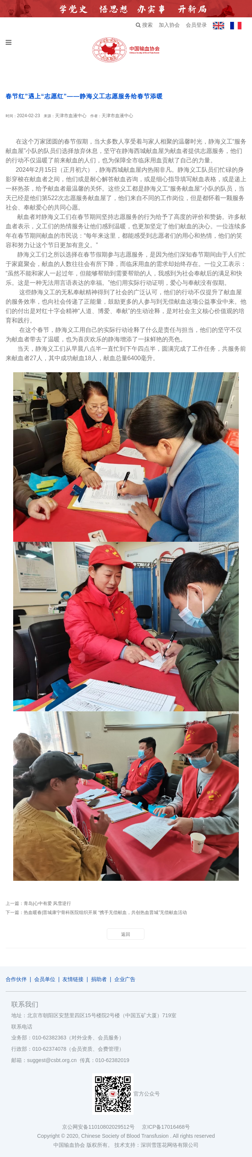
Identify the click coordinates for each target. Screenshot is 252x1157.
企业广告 (124, 979)
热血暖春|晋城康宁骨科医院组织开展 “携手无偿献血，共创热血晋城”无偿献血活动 (105, 912)
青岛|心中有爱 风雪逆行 (47, 903)
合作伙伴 (16, 979)
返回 (125, 934)
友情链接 (72, 979)
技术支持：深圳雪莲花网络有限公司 (156, 1145)
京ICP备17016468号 (166, 1127)
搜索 (144, 25)
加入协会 (169, 25)
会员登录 (196, 25)
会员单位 (44, 979)
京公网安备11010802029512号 (102, 1127)
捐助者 (99, 979)
